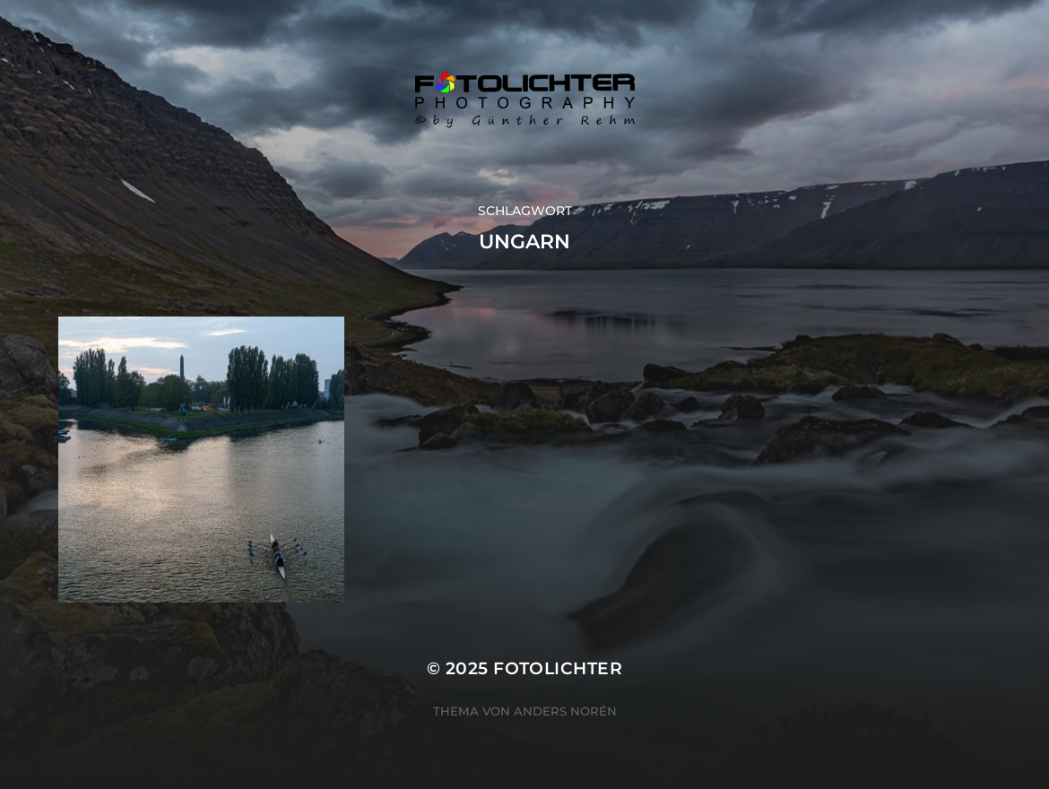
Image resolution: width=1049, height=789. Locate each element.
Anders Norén (565, 711)
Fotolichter (557, 668)
